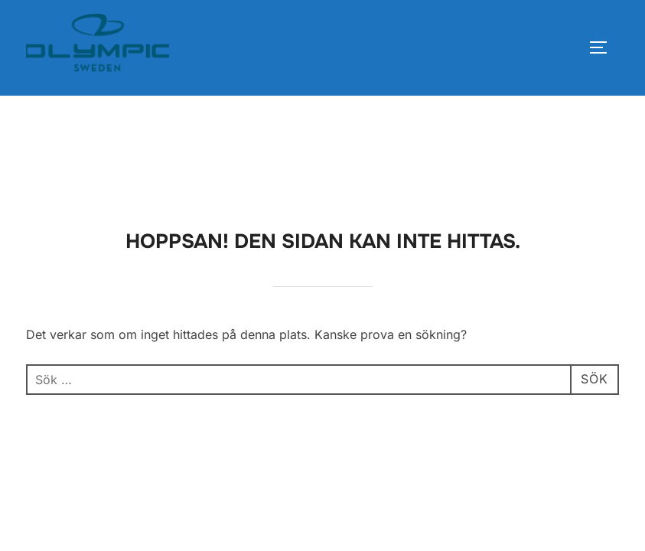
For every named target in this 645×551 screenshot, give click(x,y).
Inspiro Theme (513, 400)
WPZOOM (593, 400)
